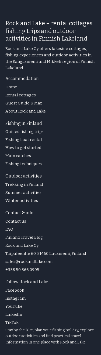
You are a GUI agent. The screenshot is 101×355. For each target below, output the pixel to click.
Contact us (15, 221)
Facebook (14, 290)
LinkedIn (13, 314)
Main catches (18, 155)
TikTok (12, 322)
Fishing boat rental (23, 139)
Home (11, 87)
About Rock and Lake (25, 111)
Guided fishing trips (24, 131)
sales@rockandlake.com (29, 261)
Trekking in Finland (24, 184)
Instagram (15, 298)
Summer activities (23, 192)
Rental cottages (20, 95)
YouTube (14, 306)
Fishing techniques (23, 163)
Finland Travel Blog (24, 237)
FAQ (9, 229)
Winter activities (21, 200)
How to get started (23, 147)
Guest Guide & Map (24, 103)
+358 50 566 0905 (22, 269)
